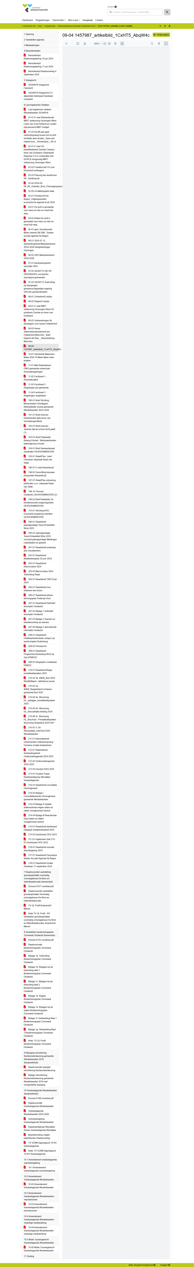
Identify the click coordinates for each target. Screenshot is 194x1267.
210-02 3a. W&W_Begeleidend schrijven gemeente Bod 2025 (38, 689)
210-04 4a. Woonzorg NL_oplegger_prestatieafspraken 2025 (39, 700)
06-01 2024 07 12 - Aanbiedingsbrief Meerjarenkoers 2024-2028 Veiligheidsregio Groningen (40, 245)
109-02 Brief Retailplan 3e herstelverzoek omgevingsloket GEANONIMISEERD (38, 502)
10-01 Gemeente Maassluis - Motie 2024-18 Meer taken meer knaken (40, 357)
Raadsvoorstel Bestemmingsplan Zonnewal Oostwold (37, 947)
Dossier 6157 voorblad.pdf (38, 886)
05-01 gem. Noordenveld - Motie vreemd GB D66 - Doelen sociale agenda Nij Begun (39, 232)
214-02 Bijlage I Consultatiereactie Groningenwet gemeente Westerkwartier (39, 796)
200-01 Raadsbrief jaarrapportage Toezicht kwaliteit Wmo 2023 (39, 525)
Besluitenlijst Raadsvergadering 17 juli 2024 (38, 65)
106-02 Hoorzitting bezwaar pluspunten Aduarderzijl (39, 474)
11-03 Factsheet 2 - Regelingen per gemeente (36, 386)
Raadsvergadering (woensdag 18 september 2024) (77, 26)
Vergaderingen (43, 20)
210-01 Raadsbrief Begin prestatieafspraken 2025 (38, 671)
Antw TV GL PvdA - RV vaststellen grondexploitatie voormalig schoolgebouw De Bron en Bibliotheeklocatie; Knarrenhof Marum (40, 920)
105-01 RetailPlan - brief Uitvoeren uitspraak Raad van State (38, 459)
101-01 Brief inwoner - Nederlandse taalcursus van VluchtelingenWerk (37, 418)
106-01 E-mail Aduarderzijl (39, 467)
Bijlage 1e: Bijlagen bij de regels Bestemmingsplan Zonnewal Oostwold (38, 1010)
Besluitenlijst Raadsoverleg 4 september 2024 (40, 73)
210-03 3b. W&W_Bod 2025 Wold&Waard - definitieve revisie (39, 679)
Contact (99, 20)
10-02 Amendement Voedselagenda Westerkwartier (39, 1186)
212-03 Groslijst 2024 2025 (39, 769)
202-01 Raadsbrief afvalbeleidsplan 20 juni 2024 (38, 557)
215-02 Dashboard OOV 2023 (40, 834)
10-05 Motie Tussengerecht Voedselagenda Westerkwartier (39, 1249)
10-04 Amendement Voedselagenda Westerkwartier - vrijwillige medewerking (39, 1230)
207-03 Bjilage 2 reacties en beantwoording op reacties (39, 620)
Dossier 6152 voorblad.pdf (38, 940)
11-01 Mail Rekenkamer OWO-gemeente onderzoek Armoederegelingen (37, 368)
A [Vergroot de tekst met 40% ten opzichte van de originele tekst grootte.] (170, 26)
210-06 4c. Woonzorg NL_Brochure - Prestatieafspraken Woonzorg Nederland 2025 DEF (40, 719)
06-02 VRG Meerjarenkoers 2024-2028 (39, 256)
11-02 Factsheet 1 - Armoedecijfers (35, 378)
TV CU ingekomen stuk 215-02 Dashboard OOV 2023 (39, 841)
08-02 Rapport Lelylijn (36, 301)
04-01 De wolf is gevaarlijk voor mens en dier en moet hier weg (39, 210)
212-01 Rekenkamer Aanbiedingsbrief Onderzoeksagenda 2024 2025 (38, 753)
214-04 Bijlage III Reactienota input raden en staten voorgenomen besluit (40, 818)
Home (40, 26)
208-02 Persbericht (35, 646)
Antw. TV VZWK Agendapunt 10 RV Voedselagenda (40, 1152)
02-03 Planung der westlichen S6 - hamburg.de (40, 177)
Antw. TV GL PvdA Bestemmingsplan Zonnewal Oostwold (37, 1044)
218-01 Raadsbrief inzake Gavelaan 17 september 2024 (38, 865)
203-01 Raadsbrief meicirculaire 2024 (35, 565)
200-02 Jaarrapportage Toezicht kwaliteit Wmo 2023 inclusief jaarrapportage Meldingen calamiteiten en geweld (40, 538)
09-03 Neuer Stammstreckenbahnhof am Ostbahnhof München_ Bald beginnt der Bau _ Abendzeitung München (39, 335)
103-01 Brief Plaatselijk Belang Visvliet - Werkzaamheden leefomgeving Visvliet (40, 440)
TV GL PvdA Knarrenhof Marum (37, 907)
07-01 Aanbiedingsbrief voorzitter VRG (37, 264)
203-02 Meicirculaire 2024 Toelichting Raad (38, 573)
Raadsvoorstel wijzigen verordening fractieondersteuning (39, 1069)
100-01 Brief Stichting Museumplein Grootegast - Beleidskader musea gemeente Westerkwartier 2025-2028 (38, 405)
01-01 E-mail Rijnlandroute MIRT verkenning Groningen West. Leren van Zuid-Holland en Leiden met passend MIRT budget (40, 122)
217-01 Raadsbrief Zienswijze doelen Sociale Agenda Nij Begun (40, 857)
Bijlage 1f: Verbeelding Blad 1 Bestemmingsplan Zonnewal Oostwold (40, 1021)
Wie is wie (73, 20)
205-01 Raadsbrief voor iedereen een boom (37, 589)
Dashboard (27, 20)
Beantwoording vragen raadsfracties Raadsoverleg (37, 1136)
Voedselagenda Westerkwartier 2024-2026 (36, 1112)
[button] (167, 12)
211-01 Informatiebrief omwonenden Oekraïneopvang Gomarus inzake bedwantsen (38, 742)
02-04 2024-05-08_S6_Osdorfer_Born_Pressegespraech (41, 185)
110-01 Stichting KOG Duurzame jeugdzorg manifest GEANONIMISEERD (38, 513)
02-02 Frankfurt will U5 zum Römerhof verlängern (39, 169)
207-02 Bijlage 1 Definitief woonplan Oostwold (38, 612)
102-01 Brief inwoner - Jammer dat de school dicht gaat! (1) (39, 429)
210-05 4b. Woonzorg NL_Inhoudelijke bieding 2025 (38, 710)
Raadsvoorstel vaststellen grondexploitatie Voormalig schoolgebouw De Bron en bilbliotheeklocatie (38, 896)
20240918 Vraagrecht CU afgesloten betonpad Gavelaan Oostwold (38, 96)
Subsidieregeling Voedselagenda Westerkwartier (39, 1120)
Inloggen (165, 1265)
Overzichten (58, 20)
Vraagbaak (87, 20)
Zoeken (111, 7)
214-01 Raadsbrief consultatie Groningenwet (40, 786)
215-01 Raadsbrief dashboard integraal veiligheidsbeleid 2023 (40, 828)
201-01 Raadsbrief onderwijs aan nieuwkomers (40, 549)
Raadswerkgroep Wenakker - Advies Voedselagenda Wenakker (40, 1128)
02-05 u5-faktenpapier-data (39, 191)
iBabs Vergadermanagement (141, 1265)
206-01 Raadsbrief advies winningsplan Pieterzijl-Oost (38, 597)
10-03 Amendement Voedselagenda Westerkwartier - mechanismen (39, 1207)
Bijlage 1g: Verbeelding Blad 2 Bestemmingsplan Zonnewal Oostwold (40, 1032)
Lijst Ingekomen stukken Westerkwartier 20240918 (37, 111)
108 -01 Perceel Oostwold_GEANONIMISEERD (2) (40, 493)
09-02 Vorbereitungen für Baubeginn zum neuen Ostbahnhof (40, 322)
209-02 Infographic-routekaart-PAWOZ (40, 663)
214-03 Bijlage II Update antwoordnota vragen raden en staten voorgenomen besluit (38, 807)
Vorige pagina (161, 35)
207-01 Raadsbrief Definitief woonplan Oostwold (39, 605)
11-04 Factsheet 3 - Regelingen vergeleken (35, 394)
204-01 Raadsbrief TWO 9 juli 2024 (40, 581)
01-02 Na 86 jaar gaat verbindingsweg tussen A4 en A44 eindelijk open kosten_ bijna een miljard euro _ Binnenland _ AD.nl (40, 137)
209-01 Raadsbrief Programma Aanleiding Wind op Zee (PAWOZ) (39, 654)
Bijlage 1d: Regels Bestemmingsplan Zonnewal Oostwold (37, 999)
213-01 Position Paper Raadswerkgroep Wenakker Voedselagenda (37, 777)
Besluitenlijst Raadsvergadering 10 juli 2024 (38, 57)
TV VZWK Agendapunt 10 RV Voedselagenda (40, 1144)
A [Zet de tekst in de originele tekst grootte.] (160, 26)
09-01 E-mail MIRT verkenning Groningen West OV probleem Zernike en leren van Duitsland (39, 311)
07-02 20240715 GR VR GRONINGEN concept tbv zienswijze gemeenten (37, 274)
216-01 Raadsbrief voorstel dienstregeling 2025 (39, 849)
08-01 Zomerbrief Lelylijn (38, 296)
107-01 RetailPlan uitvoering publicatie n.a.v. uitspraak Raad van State (40, 483)
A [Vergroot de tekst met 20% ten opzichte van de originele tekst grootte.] (165, 26)
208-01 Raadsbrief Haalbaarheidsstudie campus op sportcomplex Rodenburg (39, 638)
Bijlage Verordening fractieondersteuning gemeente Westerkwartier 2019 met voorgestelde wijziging (38, 1080)
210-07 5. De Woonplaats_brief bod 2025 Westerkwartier (37, 730)
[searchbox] (135, 12)
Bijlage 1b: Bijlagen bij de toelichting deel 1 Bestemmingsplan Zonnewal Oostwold (38, 972)
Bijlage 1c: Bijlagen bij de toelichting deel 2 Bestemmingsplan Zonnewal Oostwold (38, 986)
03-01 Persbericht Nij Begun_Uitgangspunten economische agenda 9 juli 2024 (39, 199)
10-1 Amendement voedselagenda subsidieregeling (39, 1169)
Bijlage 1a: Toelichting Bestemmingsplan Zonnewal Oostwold (37, 959)
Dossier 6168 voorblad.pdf (38, 1098)
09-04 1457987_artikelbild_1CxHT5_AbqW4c (41, 348)
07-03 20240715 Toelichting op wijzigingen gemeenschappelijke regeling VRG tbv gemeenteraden (39, 287)
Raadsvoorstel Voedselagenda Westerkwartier (39, 1104)
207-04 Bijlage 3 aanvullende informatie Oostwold (40, 628)
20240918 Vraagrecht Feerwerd (36, 86)
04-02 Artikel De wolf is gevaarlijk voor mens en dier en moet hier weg (39, 221)
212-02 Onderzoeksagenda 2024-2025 (39, 763)
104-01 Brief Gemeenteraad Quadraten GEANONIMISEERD (39, 450)
